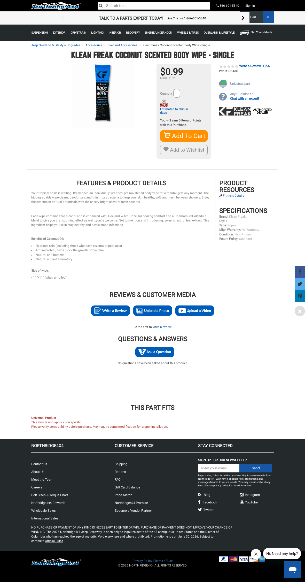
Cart (260, 17)
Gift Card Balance (127, 487)
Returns (120, 472)
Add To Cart (184, 136)
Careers (37, 487)
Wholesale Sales (43, 510)
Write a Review (250, 66)
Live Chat (173, 18)
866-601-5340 (227, 5)
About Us (37, 472)
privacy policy (221, 485)
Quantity (166, 93)
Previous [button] (62, 18)
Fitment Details (233, 195)
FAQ (118, 479)
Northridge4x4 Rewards (48, 503)
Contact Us (39, 464)
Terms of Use (163, 561)
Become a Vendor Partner (133, 510)
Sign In (250, 5)
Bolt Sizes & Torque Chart (49, 495)
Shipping (121, 464)
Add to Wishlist (184, 150)
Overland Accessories (122, 45)
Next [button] (243, 18)
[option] (153, 18)
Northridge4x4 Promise (131, 503)
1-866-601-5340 (195, 18)
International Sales (45, 518)
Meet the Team (42, 479)
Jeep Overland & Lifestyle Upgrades (55, 45)
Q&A (266, 66)
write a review (162, 327)
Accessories (93, 45)
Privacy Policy (142, 561)
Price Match (123, 495)
